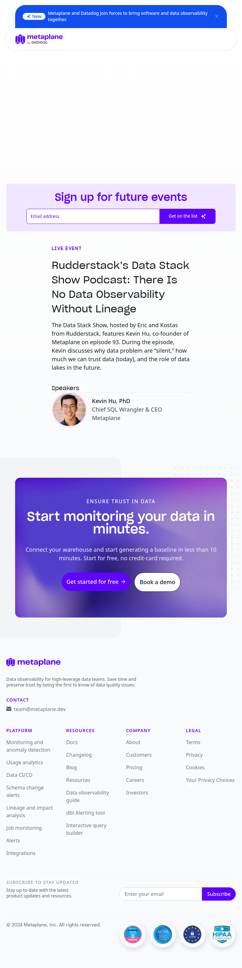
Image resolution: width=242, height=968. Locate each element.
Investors (137, 792)
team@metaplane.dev (40, 709)
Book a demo (157, 582)
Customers (139, 754)
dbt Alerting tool (85, 812)
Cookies (195, 767)
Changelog (79, 754)
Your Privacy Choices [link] (210, 782)
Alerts (13, 840)
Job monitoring (24, 827)
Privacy (194, 754)
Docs (72, 742)
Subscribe (219, 894)
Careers (135, 780)
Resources (78, 780)
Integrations (20, 853)
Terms (193, 742)
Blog (71, 767)
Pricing (134, 767)
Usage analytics (24, 762)
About (133, 742)
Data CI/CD (19, 775)
